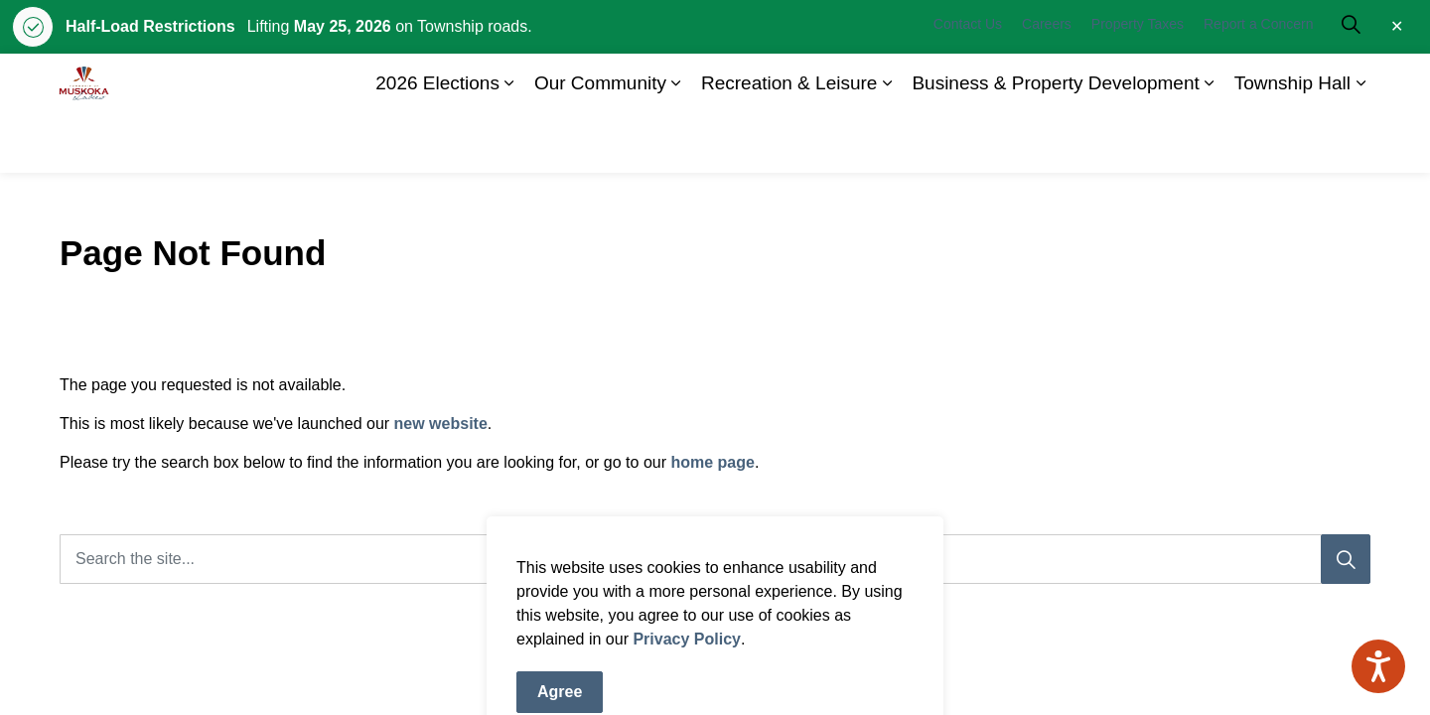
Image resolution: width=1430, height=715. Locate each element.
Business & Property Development (1055, 142)
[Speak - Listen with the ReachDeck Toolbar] (1378, 666)
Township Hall (1292, 142)
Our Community (600, 142)
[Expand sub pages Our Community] (676, 143)
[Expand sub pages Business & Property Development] (1209, 143)
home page (712, 462)
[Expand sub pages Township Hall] (1360, 143)
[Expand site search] (1350, 83)
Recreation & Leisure (789, 142)
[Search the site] (715, 559)
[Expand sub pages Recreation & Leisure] (887, 143)
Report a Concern (1259, 83)
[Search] (1345, 559)
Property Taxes (1137, 83)
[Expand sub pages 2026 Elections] (509, 143)
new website (441, 423)
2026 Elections (437, 142)
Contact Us (967, 83)
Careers (1047, 83)
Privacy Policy (687, 686)
